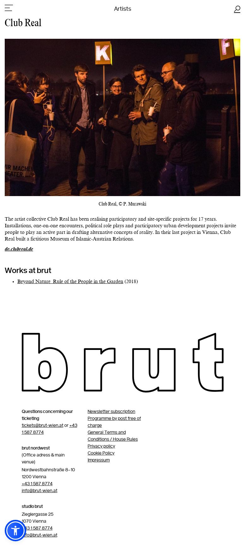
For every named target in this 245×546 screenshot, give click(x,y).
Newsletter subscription (111, 412)
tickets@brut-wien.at (42, 425)
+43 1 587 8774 (37, 484)
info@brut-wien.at (39, 491)
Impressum (99, 460)
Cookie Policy (101, 453)
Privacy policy (101, 446)
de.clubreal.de (19, 249)
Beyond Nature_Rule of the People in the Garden (70, 281)
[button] (15, 530)
